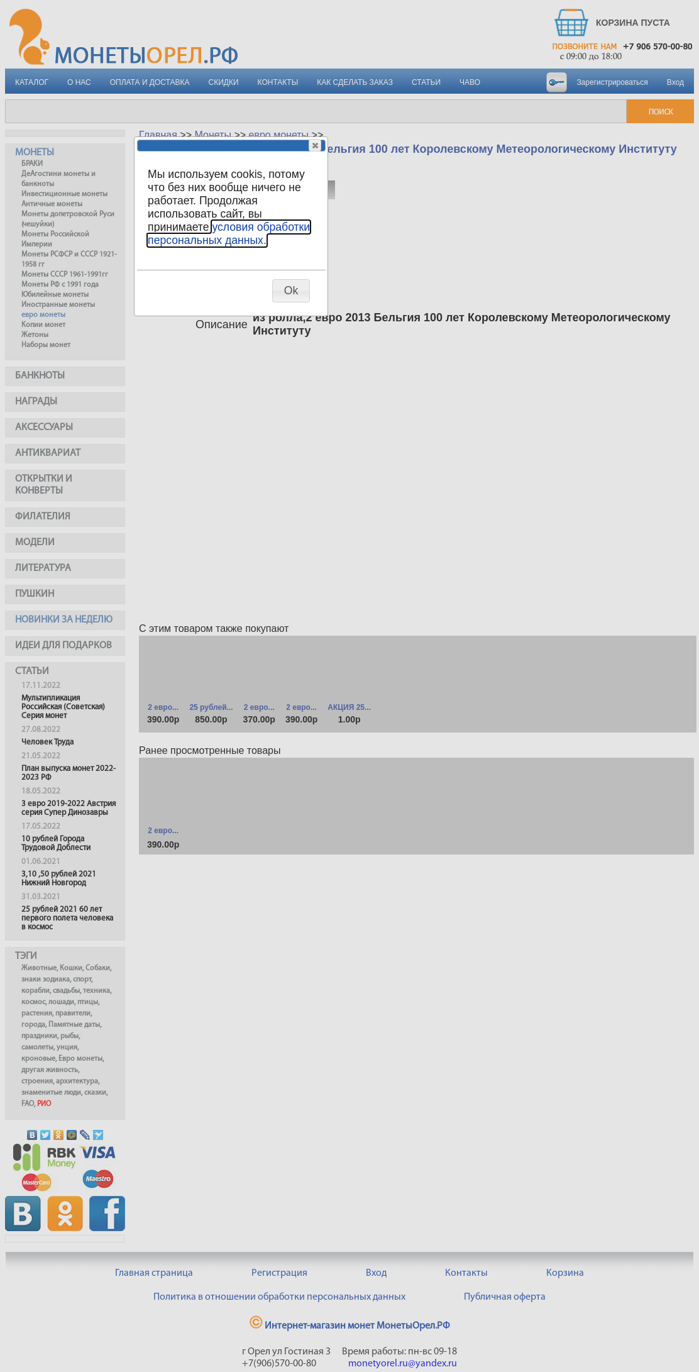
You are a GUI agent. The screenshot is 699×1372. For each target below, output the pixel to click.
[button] (315, 145)
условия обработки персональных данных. (229, 233)
